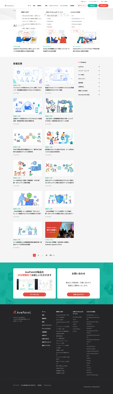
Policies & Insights (91, 348)
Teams (74, 319)
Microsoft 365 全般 (77, 317)
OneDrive (75, 326)
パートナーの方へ (93, 1)
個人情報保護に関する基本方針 (28, 385)
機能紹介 (39, 5)
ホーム (29, 5)
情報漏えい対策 (59, 350)
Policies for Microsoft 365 (92, 353)
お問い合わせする (78, 294)
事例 (46, 5)
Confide (88, 358)
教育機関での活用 (60, 370)
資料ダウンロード (82, 5)
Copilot (74, 324)
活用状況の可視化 (60, 333)
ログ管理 (58, 348)
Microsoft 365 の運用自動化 (62, 331)
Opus (88, 356)
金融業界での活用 (60, 373)
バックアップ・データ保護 (62, 345)
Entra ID (75, 331)
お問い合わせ (103, 5)
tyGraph (88, 363)
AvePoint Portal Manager (92, 375)
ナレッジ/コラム (64, 5)
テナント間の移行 (60, 317)
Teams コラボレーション (62, 340)
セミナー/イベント (54, 5)
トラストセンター (48, 385)
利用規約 (39, 385)
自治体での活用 (59, 368)
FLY (87, 344)
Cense (88, 365)
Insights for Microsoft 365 (92, 351)
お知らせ (83, 1)
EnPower (89, 360)
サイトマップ (16, 385)
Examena (89, 370)
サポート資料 (104, 1)
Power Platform (76, 329)
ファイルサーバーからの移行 (62, 326)
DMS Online (89, 372)
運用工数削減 (59, 336)
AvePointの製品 (91, 311)
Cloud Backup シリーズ (92, 315)
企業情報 (72, 5)
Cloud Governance (91, 346)
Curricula (89, 367)
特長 (34, 5)
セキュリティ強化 (60, 343)
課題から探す (59, 311)
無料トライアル (46, 345)
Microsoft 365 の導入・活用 (62, 315)
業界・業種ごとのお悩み (61, 366)
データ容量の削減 (60, 338)
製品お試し (92, 5)
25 (46, 255)
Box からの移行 (59, 319)
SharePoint (75, 321)
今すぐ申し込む (34, 294)
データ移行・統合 (60, 329)
